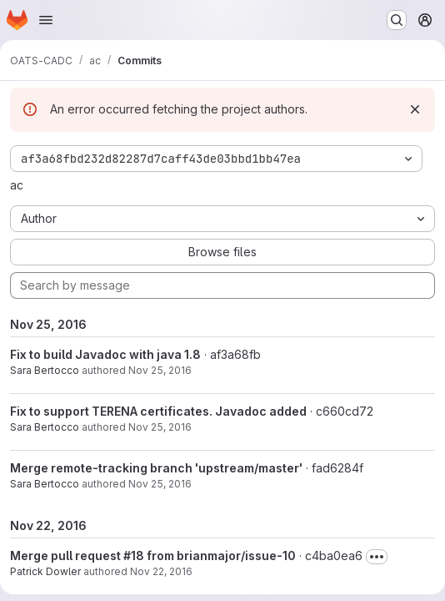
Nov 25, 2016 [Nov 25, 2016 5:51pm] (160, 370)
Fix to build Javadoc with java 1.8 (105, 354)
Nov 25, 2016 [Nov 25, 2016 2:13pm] (160, 483)
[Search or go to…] (397, 20)
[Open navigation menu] (45, 20)
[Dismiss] (415, 109)
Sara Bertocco (44, 370)
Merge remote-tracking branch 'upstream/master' (156, 468)
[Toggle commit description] (377, 556)
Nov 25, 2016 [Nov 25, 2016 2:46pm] (160, 427)
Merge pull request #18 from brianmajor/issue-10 (153, 555)
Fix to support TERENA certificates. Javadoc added (158, 411)
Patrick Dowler (45, 571)
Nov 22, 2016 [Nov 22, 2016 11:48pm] (161, 571)
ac (16, 185)
